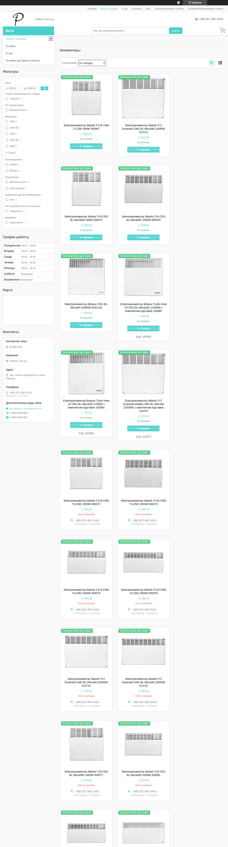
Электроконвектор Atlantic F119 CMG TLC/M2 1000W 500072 (199, 315)
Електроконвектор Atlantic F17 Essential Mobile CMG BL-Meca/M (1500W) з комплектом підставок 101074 (142, 318)
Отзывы (10, 46)
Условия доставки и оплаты (169, 8)
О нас (125, 8)
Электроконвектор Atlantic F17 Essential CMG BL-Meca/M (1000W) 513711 (142, 129)
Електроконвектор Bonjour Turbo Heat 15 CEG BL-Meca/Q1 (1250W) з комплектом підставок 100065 (199, 220)
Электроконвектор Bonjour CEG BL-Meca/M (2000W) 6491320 (199, 686)
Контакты (137, 8)
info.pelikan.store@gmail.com (26, 408)
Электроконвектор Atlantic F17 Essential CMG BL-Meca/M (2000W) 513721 (142, 506)
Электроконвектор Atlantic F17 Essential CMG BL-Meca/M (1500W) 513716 (85, 506)
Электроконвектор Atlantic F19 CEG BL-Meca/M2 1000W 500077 (199, 504)
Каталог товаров (109, 8)
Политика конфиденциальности (137, 843)
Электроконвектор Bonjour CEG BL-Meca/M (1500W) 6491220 (143, 686)
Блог (148, 8)
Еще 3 (12, 152)
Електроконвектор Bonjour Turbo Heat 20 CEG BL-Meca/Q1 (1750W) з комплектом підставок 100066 (86, 777)
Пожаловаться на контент (105, 843)
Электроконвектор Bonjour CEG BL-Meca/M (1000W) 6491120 (143, 218)
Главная (92, 8)
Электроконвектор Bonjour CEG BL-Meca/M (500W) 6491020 (86, 686)
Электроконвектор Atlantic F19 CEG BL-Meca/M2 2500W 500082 (143, 597)
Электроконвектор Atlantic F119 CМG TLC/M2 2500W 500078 (199, 415)
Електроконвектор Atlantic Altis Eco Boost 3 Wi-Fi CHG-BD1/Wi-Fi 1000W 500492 (199, 777)
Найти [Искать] (176, 30)
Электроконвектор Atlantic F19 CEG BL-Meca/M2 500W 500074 (199, 127)
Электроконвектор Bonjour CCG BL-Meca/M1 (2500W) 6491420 (199, 597)
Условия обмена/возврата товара (205, 8)
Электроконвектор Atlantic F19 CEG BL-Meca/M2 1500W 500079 (86, 218)
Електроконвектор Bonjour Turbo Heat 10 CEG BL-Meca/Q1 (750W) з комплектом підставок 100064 (86, 316)
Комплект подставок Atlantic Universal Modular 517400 (142, 775)
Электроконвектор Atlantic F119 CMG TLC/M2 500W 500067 (86, 127)
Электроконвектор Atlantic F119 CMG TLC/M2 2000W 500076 (142, 415)
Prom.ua (130, 840)
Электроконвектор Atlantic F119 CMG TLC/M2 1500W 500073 (86, 415)
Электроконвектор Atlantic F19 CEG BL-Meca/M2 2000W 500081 (86, 597)
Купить (88, 146)
